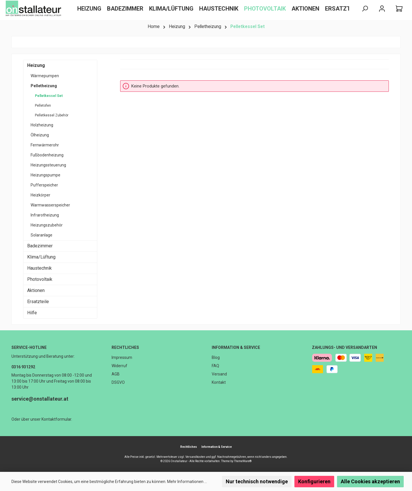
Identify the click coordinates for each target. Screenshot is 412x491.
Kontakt (219, 382)
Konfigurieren (314, 481)
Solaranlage (41, 235)
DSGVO (118, 382)
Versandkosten (195, 456)
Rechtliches (125, 347)
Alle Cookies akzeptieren (370, 481)
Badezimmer (40, 246)
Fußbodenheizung (47, 155)
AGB (116, 374)
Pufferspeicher (44, 185)
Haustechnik (39, 268)
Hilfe (32, 312)
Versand (219, 374)
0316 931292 (23, 367)
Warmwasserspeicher (50, 205)
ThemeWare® (242, 461)
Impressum (122, 357)
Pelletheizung (44, 86)
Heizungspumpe (45, 175)
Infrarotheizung (45, 215)
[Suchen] (365, 9)
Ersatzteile (38, 301)
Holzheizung (42, 125)
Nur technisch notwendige (257, 481)
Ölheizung (40, 135)
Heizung (36, 65)
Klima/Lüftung (41, 257)
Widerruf (119, 365)
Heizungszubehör (47, 225)
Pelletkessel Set (49, 96)
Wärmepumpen (45, 75)
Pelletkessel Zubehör (51, 115)
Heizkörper (40, 195)
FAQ (215, 365)
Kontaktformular (56, 419)
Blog (216, 357)
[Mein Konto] (382, 9)
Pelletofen (43, 106)
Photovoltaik (39, 279)
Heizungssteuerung (48, 165)
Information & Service (236, 347)
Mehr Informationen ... (187, 481)
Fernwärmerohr (45, 145)
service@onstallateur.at (39, 399)
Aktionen (36, 290)
